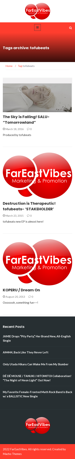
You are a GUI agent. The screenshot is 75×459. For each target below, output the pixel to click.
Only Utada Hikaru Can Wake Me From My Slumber (35, 364)
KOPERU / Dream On (21, 290)
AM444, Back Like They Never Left (25, 352)
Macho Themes (12, 453)
